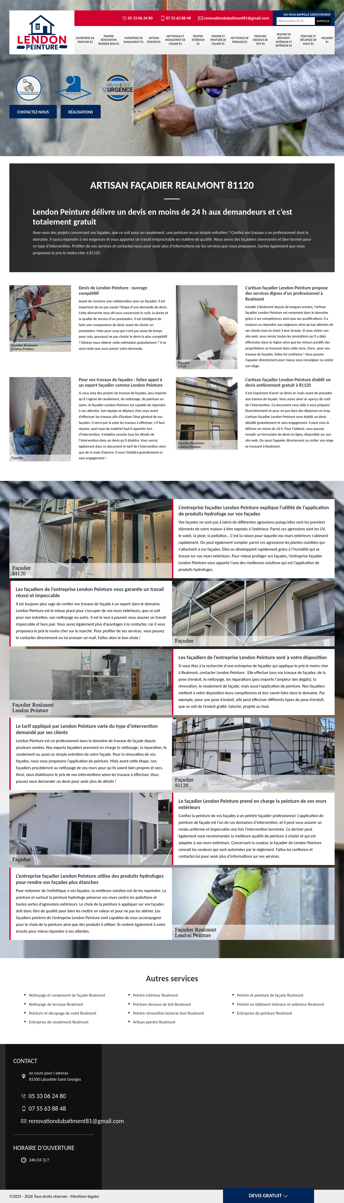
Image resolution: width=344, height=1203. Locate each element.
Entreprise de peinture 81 (85, 39)
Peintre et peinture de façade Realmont (270, 995)
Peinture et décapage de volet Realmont (63, 1013)
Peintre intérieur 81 (198, 40)
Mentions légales (85, 1196)
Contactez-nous (33, 112)
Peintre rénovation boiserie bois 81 (108, 40)
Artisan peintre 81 (154, 39)
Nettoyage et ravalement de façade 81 (175, 40)
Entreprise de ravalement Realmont (59, 1022)
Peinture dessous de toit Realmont (162, 1004)
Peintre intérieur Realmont (155, 995)
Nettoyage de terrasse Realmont (56, 1004)
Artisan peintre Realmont (154, 1022)
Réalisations (80, 112)
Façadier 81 (327, 39)
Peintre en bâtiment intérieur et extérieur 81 (284, 40)
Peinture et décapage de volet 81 (308, 40)
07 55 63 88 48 (175, 18)
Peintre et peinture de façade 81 (218, 40)
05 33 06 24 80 (137, 18)
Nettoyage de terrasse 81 (240, 39)
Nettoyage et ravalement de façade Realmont (67, 995)
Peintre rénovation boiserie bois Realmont (168, 1013)
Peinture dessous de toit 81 (260, 40)
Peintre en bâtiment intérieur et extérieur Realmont (280, 1004)
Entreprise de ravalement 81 (133, 39)
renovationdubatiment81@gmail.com (231, 18)
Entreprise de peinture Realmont (264, 1013)
